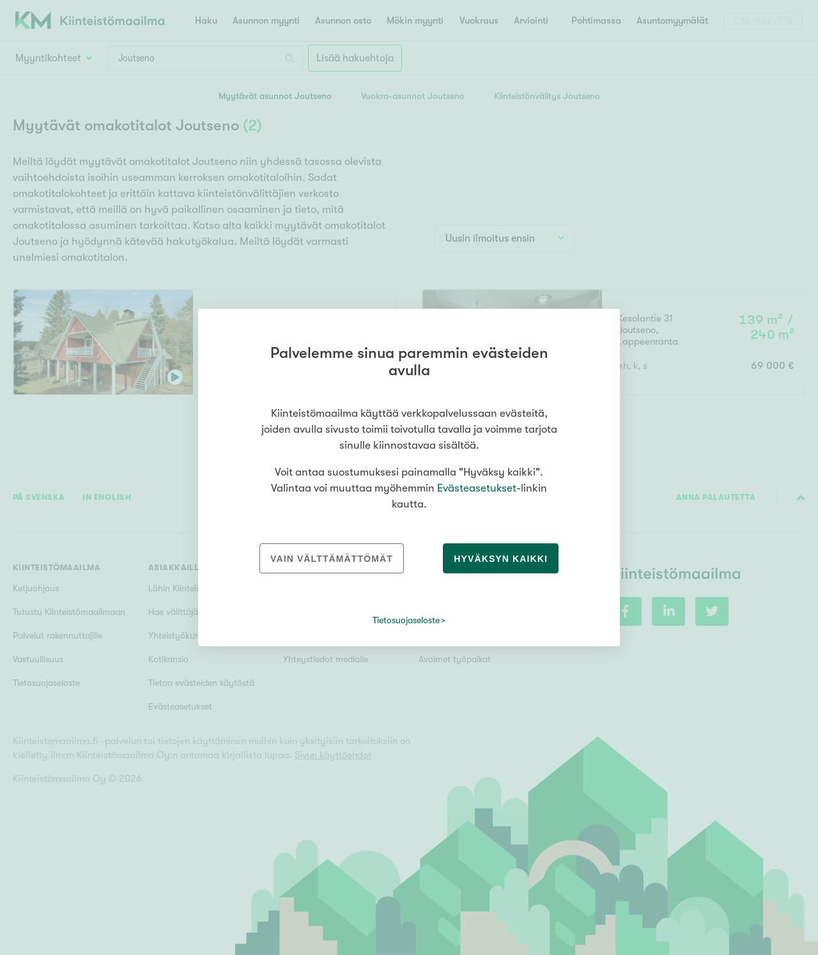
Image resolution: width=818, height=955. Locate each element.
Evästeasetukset (476, 488)
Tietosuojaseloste (406, 620)
